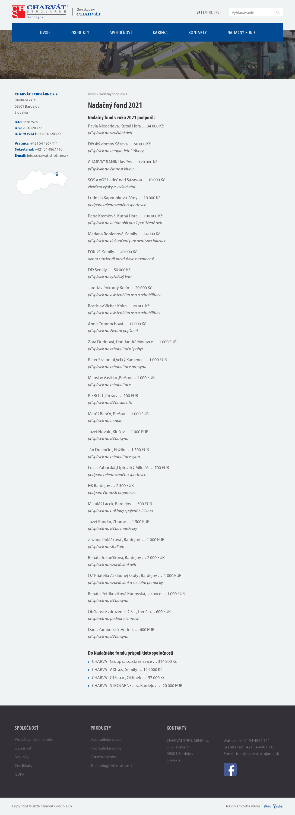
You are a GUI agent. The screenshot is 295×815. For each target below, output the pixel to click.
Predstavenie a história (34, 739)
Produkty (80, 32)
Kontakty (198, 32)
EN (205, 12)
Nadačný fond (241, 32)
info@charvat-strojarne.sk (47, 155)
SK (198, 12)
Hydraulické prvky (106, 748)
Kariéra (160, 32)
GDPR (19, 774)
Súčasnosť (23, 748)
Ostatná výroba (103, 756)
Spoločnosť (121, 32)
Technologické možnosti (111, 765)
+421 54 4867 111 (44, 143)
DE (211, 12)
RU (217, 12)
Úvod (45, 32)
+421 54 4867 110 (48, 149)
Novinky (21, 756)
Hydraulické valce (106, 739)
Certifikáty (23, 765)
